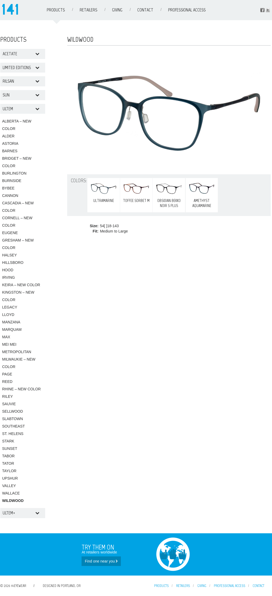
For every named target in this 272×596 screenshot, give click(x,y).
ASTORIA (10, 143)
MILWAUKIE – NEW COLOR (18, 363)
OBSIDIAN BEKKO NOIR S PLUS (169, 194)
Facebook (262, 10)
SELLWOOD (12, 411)
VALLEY (9, 486)
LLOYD (8, 314)
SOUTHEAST (13, 426)
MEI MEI (9, 344)
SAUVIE (9, 404)
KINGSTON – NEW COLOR (18, 296)
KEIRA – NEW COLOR (21, 285)
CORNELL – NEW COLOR (17, 221)
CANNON (10, 195)
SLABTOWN (12, 419)
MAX (6, 337)
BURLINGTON (14, 173)
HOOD (7, 270)
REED (7, 381)
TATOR (8, 463)
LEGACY (9, 307)
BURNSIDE (11, 181)
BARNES (10, 151)
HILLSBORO (12, 262)
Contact (145, 10)
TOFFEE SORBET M (136, 191)
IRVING (8, 277)
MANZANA (11, 322)
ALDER (8, 136)
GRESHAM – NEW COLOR (18, 244)
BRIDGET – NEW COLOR (16, 162)
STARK (8, 441)
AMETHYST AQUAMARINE (202, 194)
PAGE (7, 374)
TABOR (8, 456)
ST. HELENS (12, 434)
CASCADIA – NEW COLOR (18, 207)
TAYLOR (9, 471)
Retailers (88, 10)
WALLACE (11, 493)
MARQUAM (12, 329)
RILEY (7, 396)
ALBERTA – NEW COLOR (16, 125)
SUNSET (9, 448)
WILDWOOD (13, 500)
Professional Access (187, 10)
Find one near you (101, 561)
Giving (117, 10)
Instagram (268, 10)
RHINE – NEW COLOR (21, 389)
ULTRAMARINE (104, 191)
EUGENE (10, 233)
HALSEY (9, 255)
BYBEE (8, 188)
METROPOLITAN (16, 352)
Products (56, 10)
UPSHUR (10, 478)
